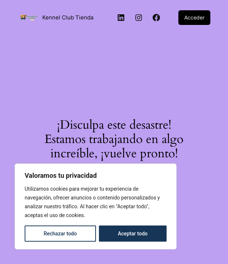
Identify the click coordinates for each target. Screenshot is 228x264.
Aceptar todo (132, 233)
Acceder (194, 17)
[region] (96, 206)
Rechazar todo (60, 233)
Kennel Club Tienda (67, 17)
